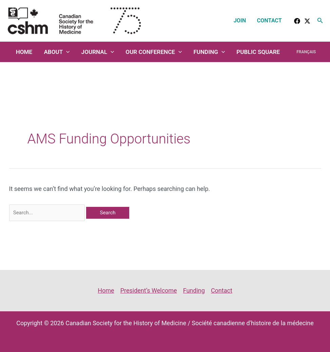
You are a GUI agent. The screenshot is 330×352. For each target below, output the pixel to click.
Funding (209, 52)
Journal (97, 52)
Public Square (258, 51)
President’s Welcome (148, 290)
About (57, 52)
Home (24, 51)
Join (240, 20)
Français (306, 52)
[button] (320, 20)
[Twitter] (307, 21)
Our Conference (153, 52)
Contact (269, 20)
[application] (66, 52)
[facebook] (297, 21)
